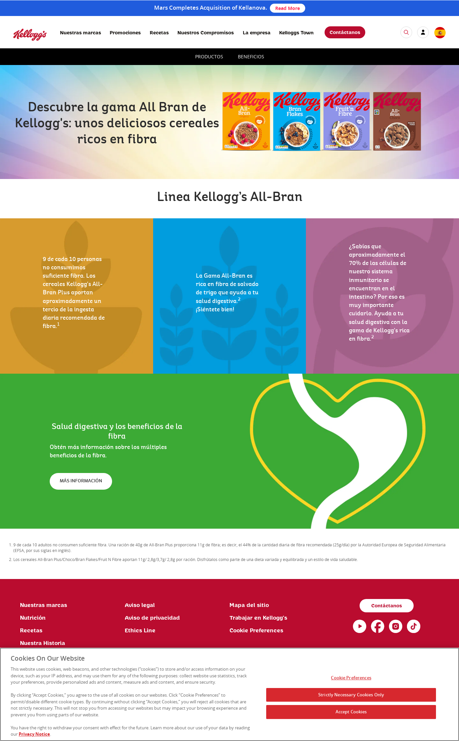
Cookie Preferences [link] (256, 630)
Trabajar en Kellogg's (258, 618)
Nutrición (33, 618)
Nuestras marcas (80, 33)
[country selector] (440, 33)
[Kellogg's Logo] (23, 43)
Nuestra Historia (42, 643)
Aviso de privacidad (152, 618)
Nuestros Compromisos (205, 33)
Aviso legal (140, 605)
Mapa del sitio (249, 605)
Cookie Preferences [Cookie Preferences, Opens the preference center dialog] (351, 679)
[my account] (423, 32)
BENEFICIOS (251, 56)
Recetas (159, 33)
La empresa (257, 33)
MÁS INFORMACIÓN (81, 481)
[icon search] (406, 32)
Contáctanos (345, 32)
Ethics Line (140, 630)
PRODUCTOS (209, 56)
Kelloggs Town (296, 33)
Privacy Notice (34, 735)
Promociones (125, 33)
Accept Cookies (351, 713)
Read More (287, 8)
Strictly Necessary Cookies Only (351, 696)
